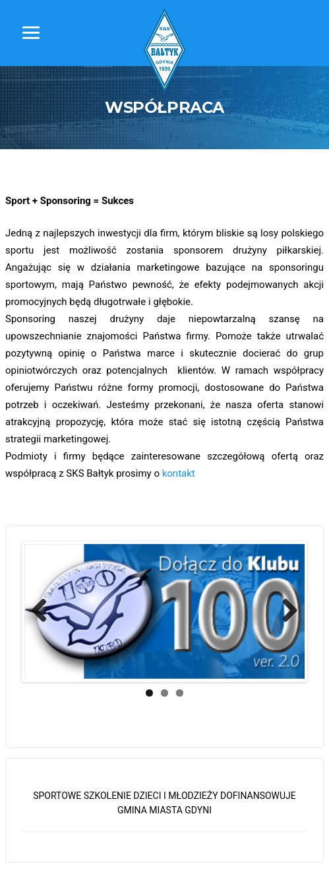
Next (285, 611)
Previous (44, 611)
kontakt (178, 473)
